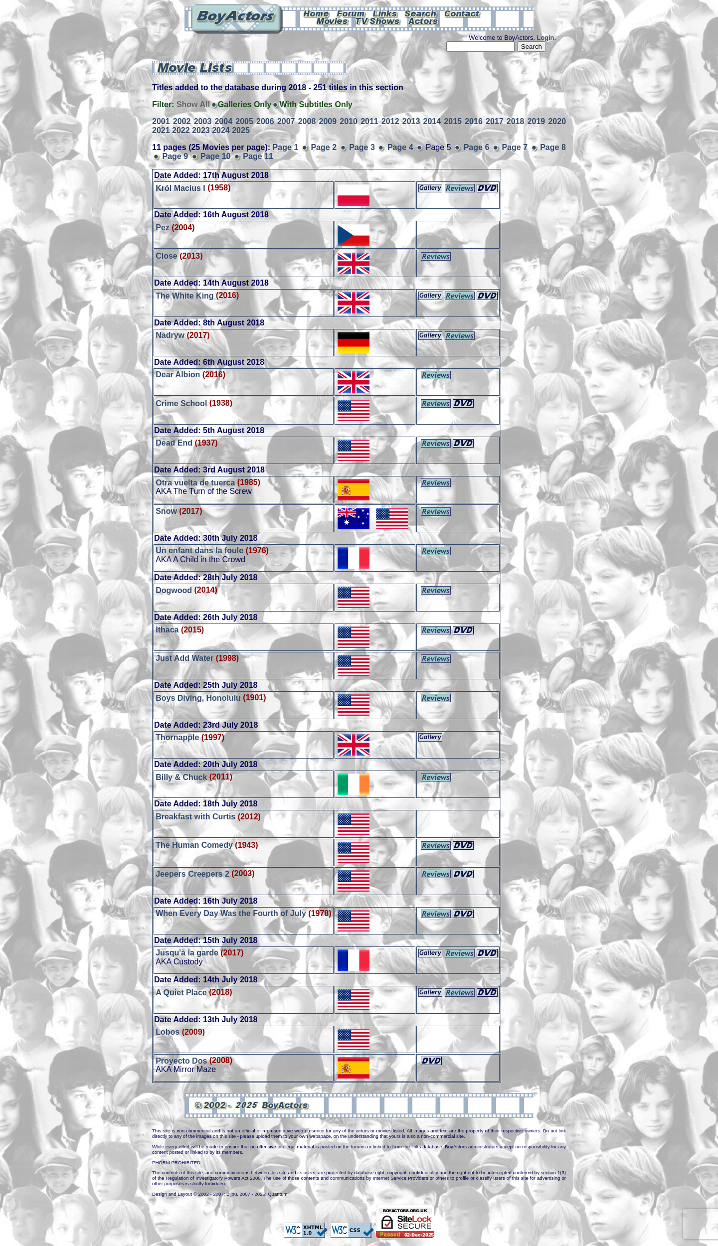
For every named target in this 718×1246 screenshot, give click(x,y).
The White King (184, 295)
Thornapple (177, 737)
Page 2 (324, 147)
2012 (390, 121)
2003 (203, 121)
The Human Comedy (194, 845)
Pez (163, 227)
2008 (307, 121)
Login (545, 37)
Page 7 (515, 147)
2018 (516, 121)
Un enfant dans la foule (199, 550)
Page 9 (175, 156)
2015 (453, 121)
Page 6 (477, 147)
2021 (161, 130)
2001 (161, 121)
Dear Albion (178, 374)
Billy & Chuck (181, 777)
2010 (349, 121)
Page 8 (553, 147)
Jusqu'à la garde (187, 952)
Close (167, 256)
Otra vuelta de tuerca (195, 482)
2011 (369, 121)
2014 (432, 121)
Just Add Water (184, 658)
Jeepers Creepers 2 (192, 873)
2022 (181, 130)
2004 (223, 121)
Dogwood (174, 590)
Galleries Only (245, 104)
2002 (182, 121)
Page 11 (258, 156)
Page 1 (286, 147)
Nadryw (170, 335)
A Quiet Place (181, 992)
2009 (328, 121)
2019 (536, 121)
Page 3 (362, 147)
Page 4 (400, 147)
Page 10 (215, 156)
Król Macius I (180, 187)
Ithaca (167, 629)
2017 (495, 121)
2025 (241, 130)
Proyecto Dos (181, 1060)
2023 (201, 130)
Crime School (181, 403)
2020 (557, 121)
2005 (244, 121)
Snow (166, 511)
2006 (265, 121)
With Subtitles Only (316, 104)
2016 (474, 121)
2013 (411, 121)
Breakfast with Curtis (195, 816)
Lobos (168, 1032)
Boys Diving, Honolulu (198, 697)
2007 (286, 121)
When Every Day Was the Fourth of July (231, 913)
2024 (221, 130)
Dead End (174, 443)
